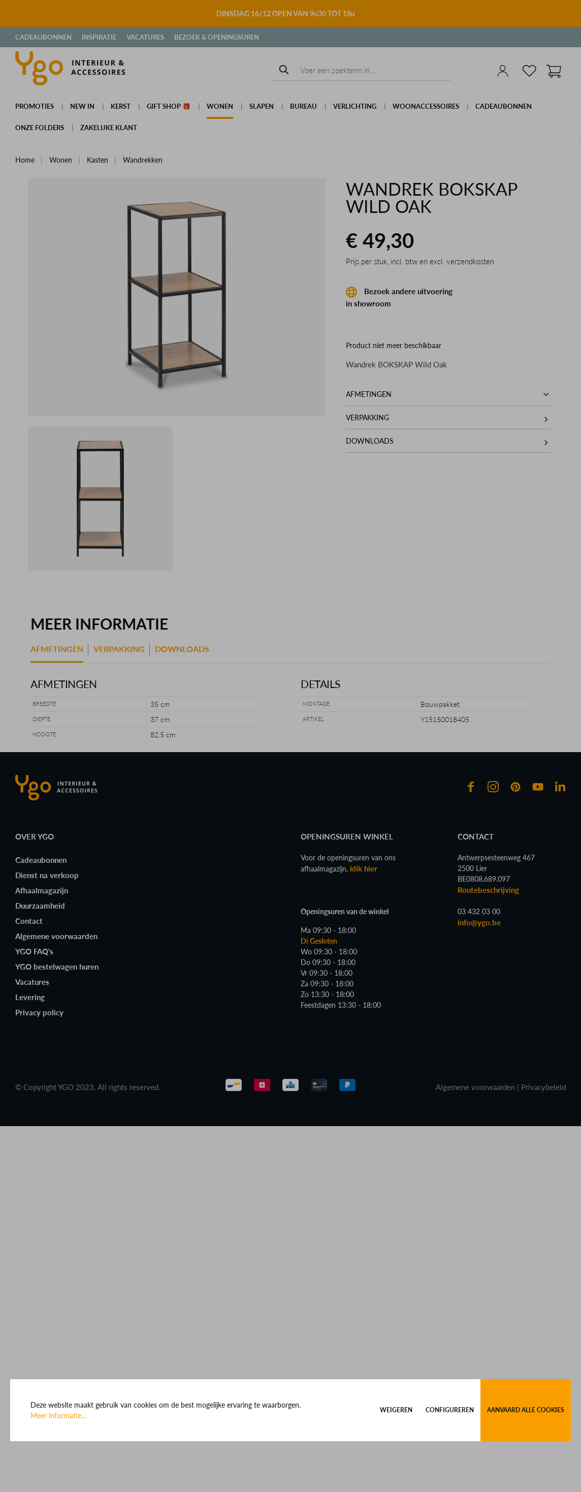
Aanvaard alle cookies (525, 1410)
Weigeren (396, 1410)
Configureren (450, 1410)
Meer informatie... (58, 1415)
